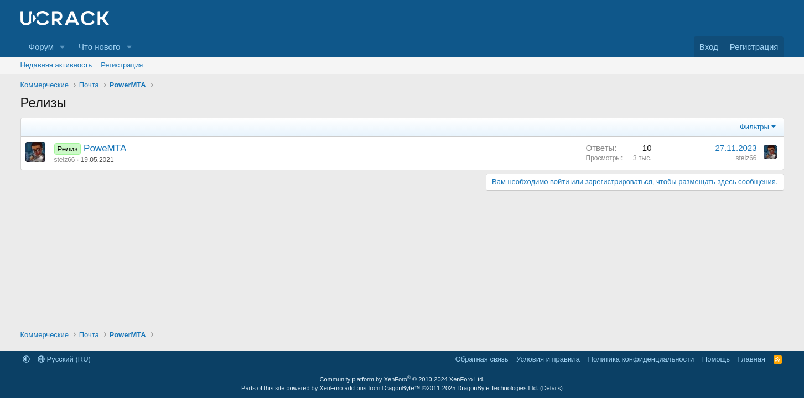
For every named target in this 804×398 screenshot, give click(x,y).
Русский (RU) (64, 359)
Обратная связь (482, 359)
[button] (62, 46)
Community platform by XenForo (402, 379)
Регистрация (122, 65)
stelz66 (64, 160)
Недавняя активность (56, 65)
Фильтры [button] (754, 127)
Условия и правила (548, 359)
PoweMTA (105, 148)
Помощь (716, 359)
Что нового (99, 46)
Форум (41, 46)
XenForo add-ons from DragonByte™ (369, 388)
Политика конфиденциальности (641, 359)
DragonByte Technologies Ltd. (497, 388)
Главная (751, 359)
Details (551, 388)
